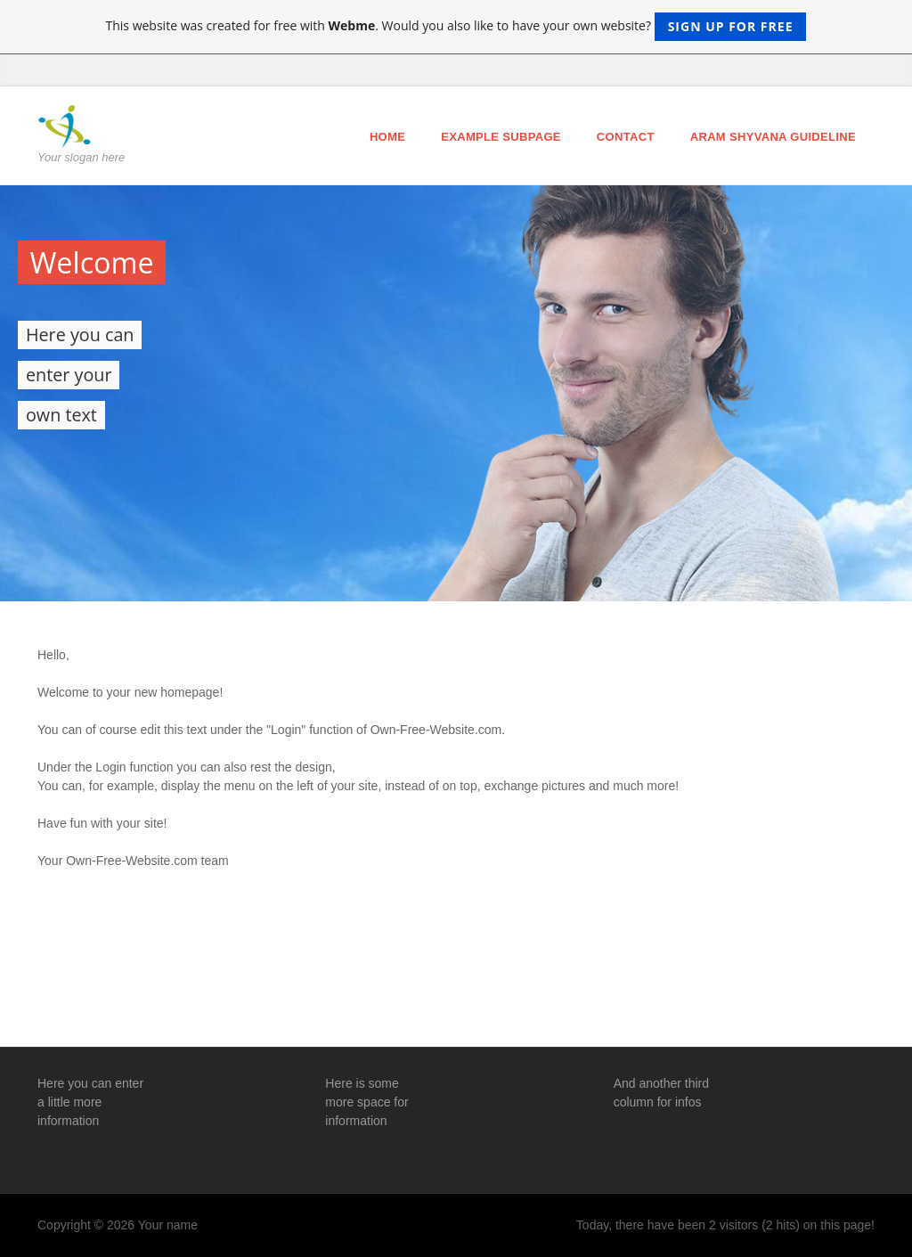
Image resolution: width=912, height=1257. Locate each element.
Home (387, 136)
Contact (626, 136)
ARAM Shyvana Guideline (773, 136)
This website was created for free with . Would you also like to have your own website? (456, 26)
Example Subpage (501, 136)
